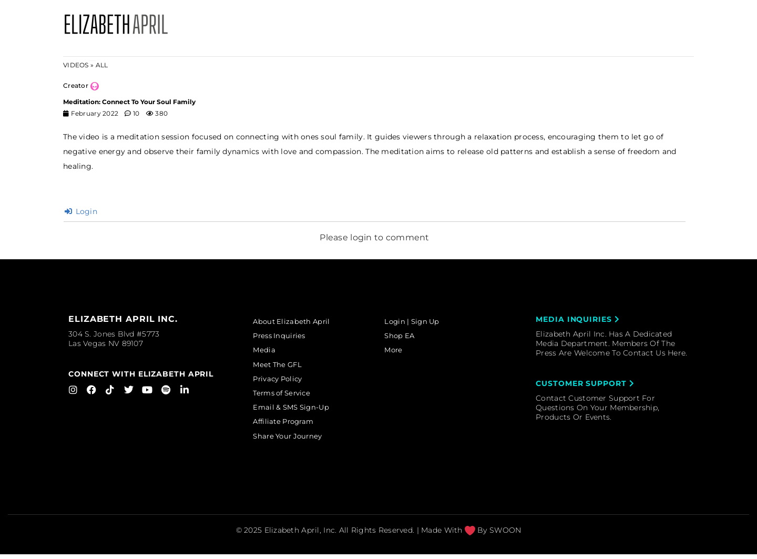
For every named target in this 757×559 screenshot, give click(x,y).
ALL (102, 65)
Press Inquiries (285, 336)
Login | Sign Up (417, 322)
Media (268, 351)
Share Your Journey (294, 440)
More (398, 351)
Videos (76, 65)
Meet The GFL (283, 366)
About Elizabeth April (297, 322)
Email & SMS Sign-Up (297, 410)
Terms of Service (288, 396)
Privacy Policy (284, 381)
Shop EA (404, 336)
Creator (75, 85)
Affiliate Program (290, 425)
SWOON (505, 535)
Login (81, 211)
